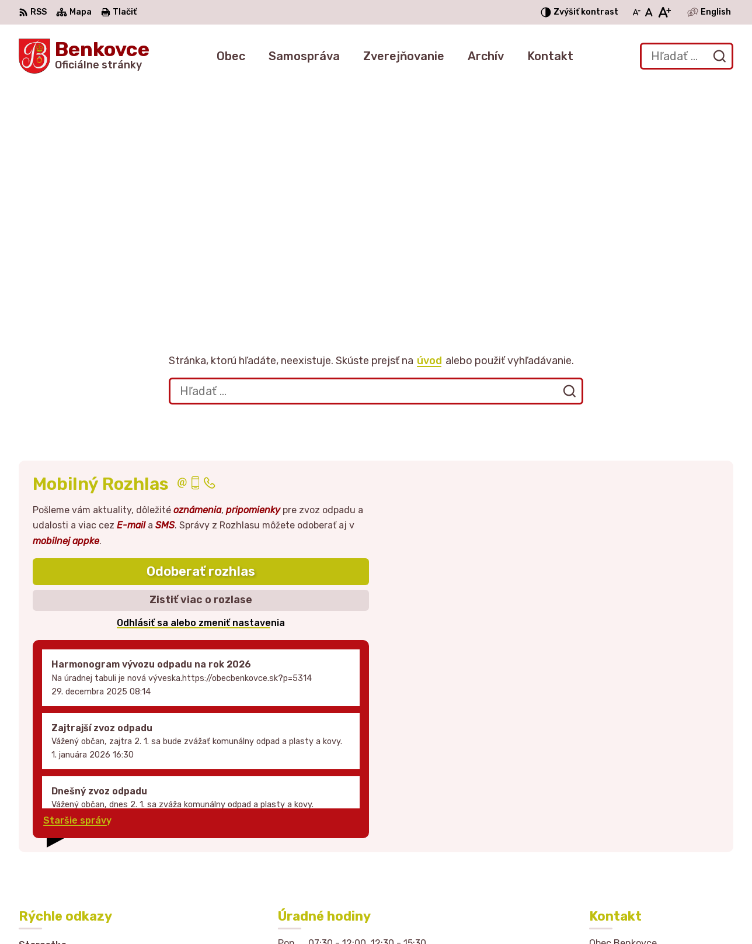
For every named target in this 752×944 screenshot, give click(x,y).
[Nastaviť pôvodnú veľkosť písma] (649, 12)
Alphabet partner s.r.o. (364, 912)
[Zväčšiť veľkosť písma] (664, 12)
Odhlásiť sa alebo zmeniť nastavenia (201, 409)
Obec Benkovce (539, 912)
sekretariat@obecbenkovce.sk (661, 848)
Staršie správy (77, 607)
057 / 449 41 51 (626, 835)
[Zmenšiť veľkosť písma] (636, 12)
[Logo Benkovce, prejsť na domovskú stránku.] (84, 56)
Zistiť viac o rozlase (200, 387)
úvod (429, 147)
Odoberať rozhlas (201, 358)
